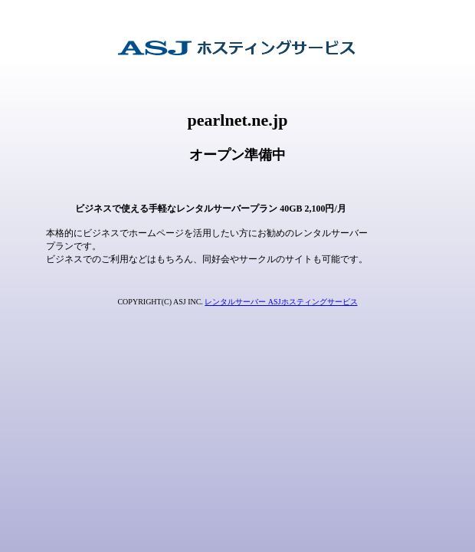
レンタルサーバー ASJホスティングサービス (281, 301)
